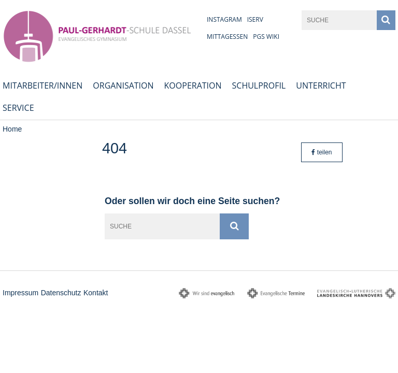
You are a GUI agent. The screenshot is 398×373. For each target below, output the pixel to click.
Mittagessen (227, 36)
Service (18, 107)
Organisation (123, 85)
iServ (255, 19)
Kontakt (95, 293)
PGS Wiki (266, 36)
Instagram (224, 19)
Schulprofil (259, 85)
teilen (321, 152)
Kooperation (193, 85)
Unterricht (321, 85)
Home (12, 129)
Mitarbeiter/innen (42, 85)
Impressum (20, 293)
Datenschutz (61, 293)
